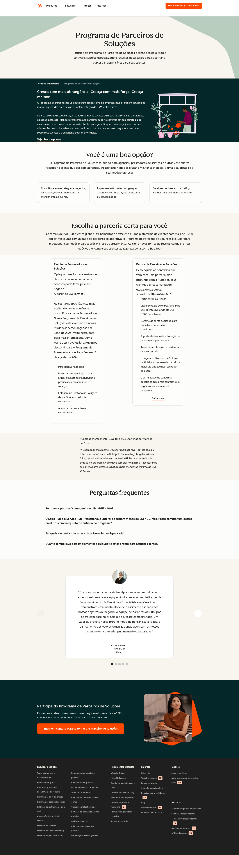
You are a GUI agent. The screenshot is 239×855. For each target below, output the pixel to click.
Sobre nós (145, 773)
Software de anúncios (46, 826)
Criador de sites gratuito (82, 783)
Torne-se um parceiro (48, 83)
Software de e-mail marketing (50, 831)
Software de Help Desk (81, 792)
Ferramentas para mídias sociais (51, 802)
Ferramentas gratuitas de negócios (122, 814)
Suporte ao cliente (179, 773)
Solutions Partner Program (183, 814)
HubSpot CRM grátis (46, 783)
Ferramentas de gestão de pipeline (83, 775)
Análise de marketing (80, 821)
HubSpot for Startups (183, 828)
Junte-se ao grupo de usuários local (184, 780)
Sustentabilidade (151, 807)
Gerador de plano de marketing (120, 805)
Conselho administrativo (152, 788)
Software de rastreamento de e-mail (51, 809)
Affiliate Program (182, 833)
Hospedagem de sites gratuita (84, 836)
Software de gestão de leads (50, 836)
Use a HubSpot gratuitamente (183, 5)
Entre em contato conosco (152, 812)
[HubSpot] (39, 6)
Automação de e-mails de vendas (48, 818)
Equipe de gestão (149, 783)
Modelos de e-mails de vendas (84, 787)
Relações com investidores (153, 795)
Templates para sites (120, 821)
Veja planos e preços (49, 139)
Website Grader (118, 773)
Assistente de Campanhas (122, 797)
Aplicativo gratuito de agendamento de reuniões (48, 789)
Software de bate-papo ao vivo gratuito (85, 814)
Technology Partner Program (184, 821)
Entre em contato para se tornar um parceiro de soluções (81, 728)
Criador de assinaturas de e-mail (123, 785)
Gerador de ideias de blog (122, 792)
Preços (87, 5)
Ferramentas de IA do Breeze (50, 797)
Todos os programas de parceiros (186, 809)
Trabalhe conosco (151, 778)
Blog (143, 802)
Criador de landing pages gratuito (82, 828)
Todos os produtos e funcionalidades (46, 775)
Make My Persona (118, 778)
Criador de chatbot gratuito (83, 807)
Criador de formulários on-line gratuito (84, 799)
